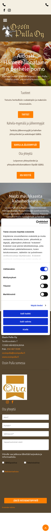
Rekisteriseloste (12, 471)
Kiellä (25, 329)
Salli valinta (25, 321)
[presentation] (13, 485)
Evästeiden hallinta (8, 507)
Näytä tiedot (37, 305)
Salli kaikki (25, 313)
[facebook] (4, 10)
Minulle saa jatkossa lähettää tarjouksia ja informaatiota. (22, 455)
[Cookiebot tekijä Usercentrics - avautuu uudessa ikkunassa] (36, 222)
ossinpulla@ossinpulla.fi (13, 352)
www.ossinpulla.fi (10, 356)
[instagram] (9, 10)
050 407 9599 (13, 348)
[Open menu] (5, 20)
